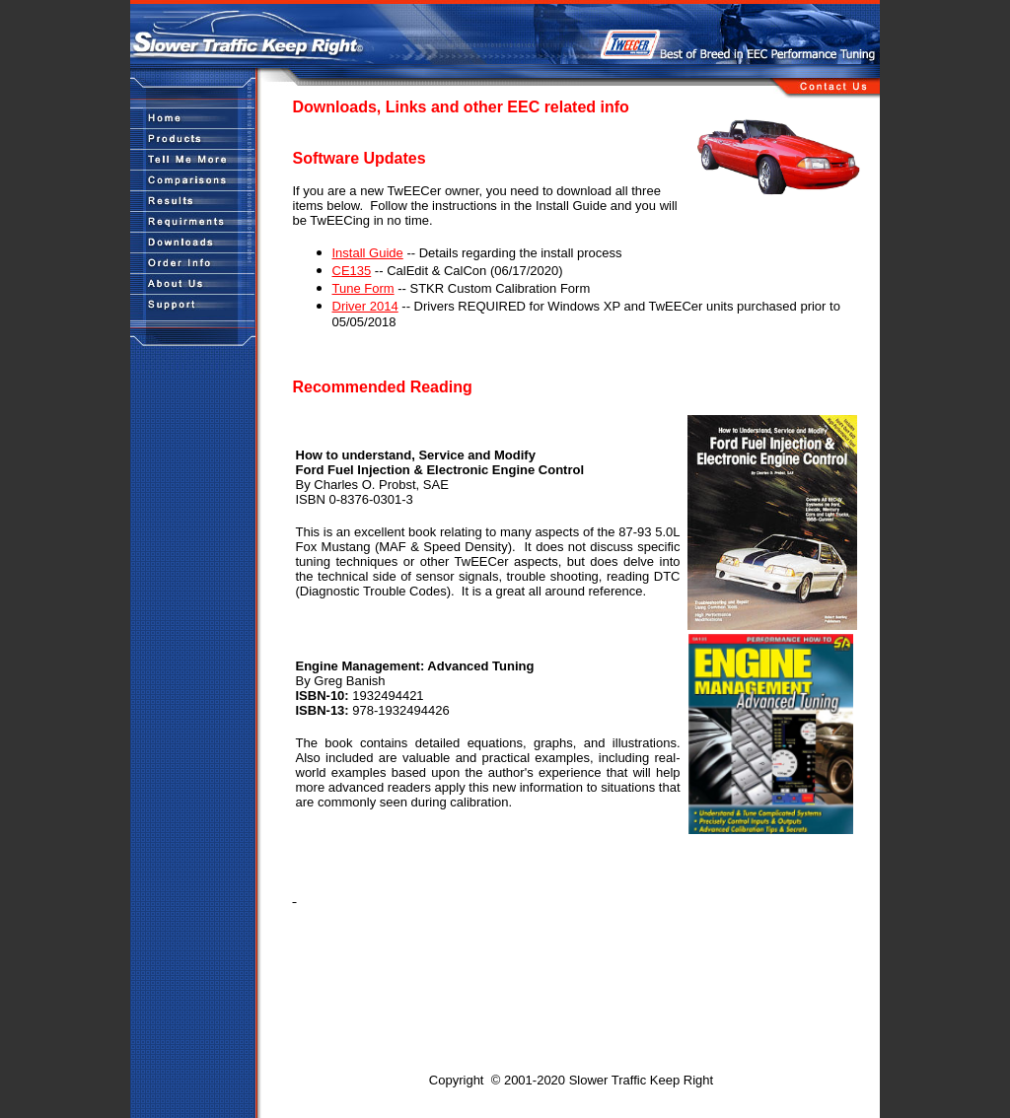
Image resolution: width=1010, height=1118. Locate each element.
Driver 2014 (365, 306)
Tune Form (363, 288)
